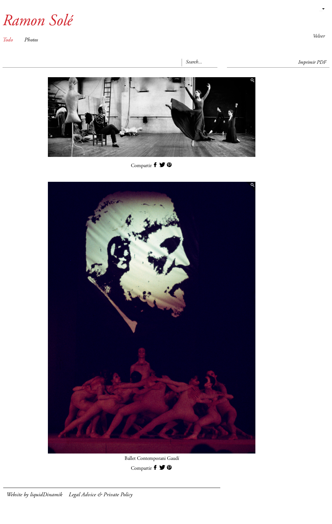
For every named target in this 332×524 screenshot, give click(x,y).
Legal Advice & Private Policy (100, 495)
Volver (319, 36)
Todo (8, 40)
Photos (31, 40)
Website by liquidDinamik (34, 495)
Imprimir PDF (312, 62)
